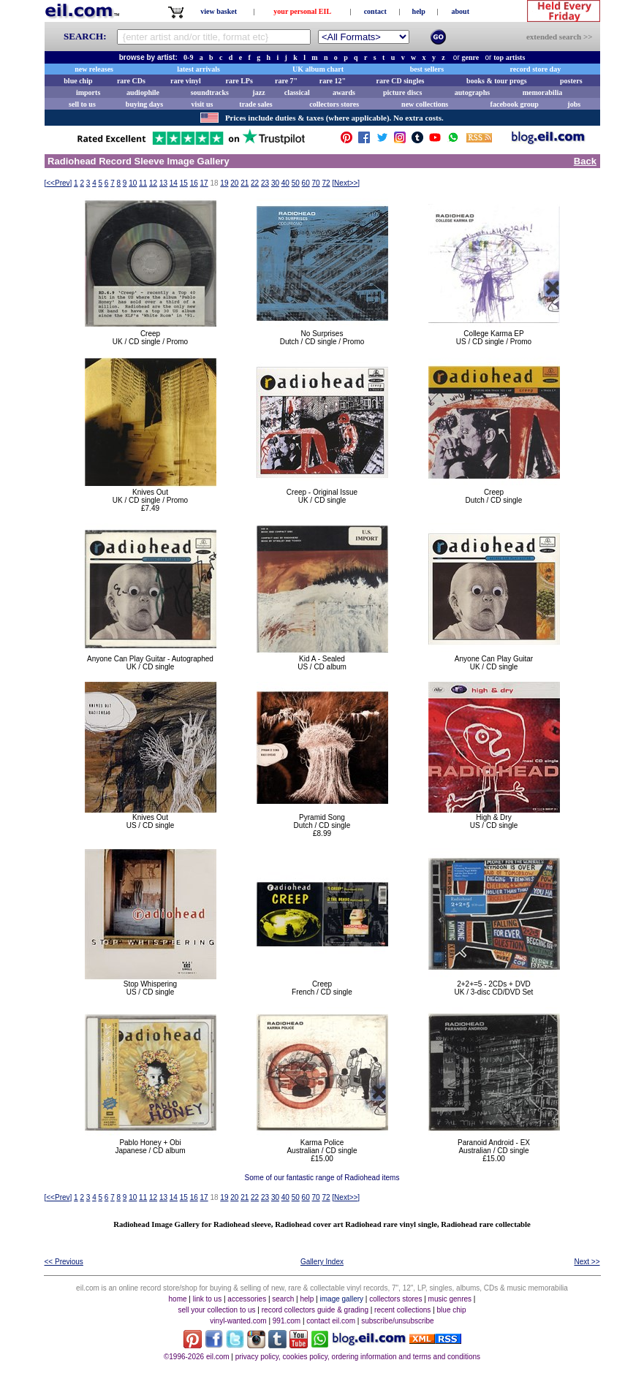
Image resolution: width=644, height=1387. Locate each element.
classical (297, 92)
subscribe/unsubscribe (397, 1321)
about (460, 11)
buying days (144, 104)
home (178, 1299)
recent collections (402, 1310)
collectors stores (334, 104)
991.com (286, 1321)
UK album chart (318, 69)
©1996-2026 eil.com (197, 1357)
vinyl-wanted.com (238, 1321)
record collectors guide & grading (315, 1310)
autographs (472, 92)
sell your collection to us (216, 1310)
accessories (246, 1299)
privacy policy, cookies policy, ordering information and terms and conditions (357, 1357)
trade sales (255, 104)
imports (88, 92)
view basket (218, 11)
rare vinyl (185, 81)
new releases (94, 69)
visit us (202, 104)
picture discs (402, 92)
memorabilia (542, 92)
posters (571, 81)
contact (375, 11)
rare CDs (131, 81)
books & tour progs (496, 81)
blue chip (78, 81)
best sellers (427, 69)
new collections (424, 104)
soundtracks (210, 92)
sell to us (82, 104)
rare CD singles (400, 81)
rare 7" (286, 81)
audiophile (142, 92)
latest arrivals (198, 69)
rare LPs (239, 81)
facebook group (514, 104)
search (283, 1299)
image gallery (341, 1299)
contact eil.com (330, 1321)
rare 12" (332, 81)
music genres (449, 1299)
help (418, 11)
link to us (207, 1299)
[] (58, 183)
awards (344, 92)
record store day (535, 69)
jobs (573, 104)
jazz (258, 92)
